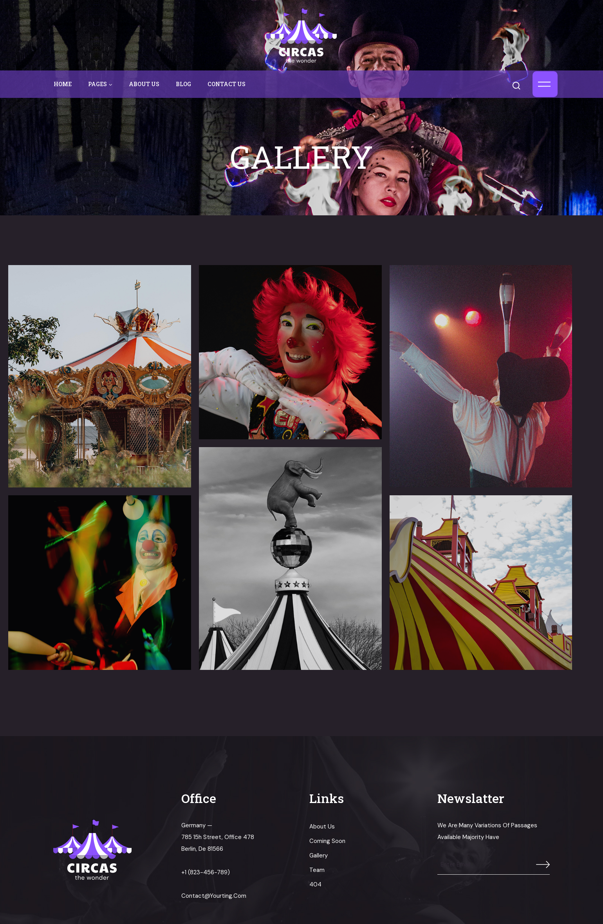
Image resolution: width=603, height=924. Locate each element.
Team (317, 870)
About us (144, 84)
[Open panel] (545, 84)
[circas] (301, 35)
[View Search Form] (520, 84)
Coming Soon (327, 841)
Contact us (227, 84)
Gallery (318, 855)
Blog (183, 84)
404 (315, 884)
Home (63, 84)
